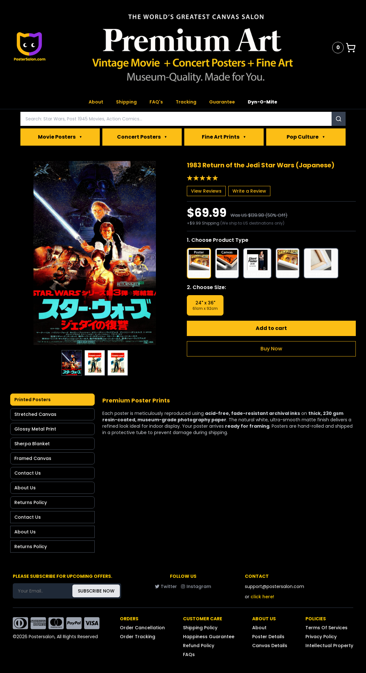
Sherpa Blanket (32, 443)
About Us (25, 488)
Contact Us (27, 473)
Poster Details (268, 636)
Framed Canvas (32, 458)
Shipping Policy (200, 627)
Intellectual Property (329, 645)
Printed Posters (32, 399)
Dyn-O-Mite (262, 102)
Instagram (196, 586)
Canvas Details (269, 645)
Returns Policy (30, 502)
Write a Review (249, 191)
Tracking (186, 102)
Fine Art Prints (224, 137)
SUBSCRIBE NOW (96, 591)
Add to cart (271, 328)
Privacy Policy (321, 636)
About (96, 102)
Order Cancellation (142, 627)
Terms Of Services (326, 627)
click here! (262, 596)
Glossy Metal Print (35, 429)
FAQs (189, 654)
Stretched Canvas (35, 414)
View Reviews (206, 191)
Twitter (166, 586)
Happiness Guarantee (208, 636)
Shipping (126, 102)
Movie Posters (60, 137)
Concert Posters (142, 137)
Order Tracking (137, 636)
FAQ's (156, 102)
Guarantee (222, 102)
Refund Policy (198, 645)
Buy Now (271, 348)
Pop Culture (306, 137)
